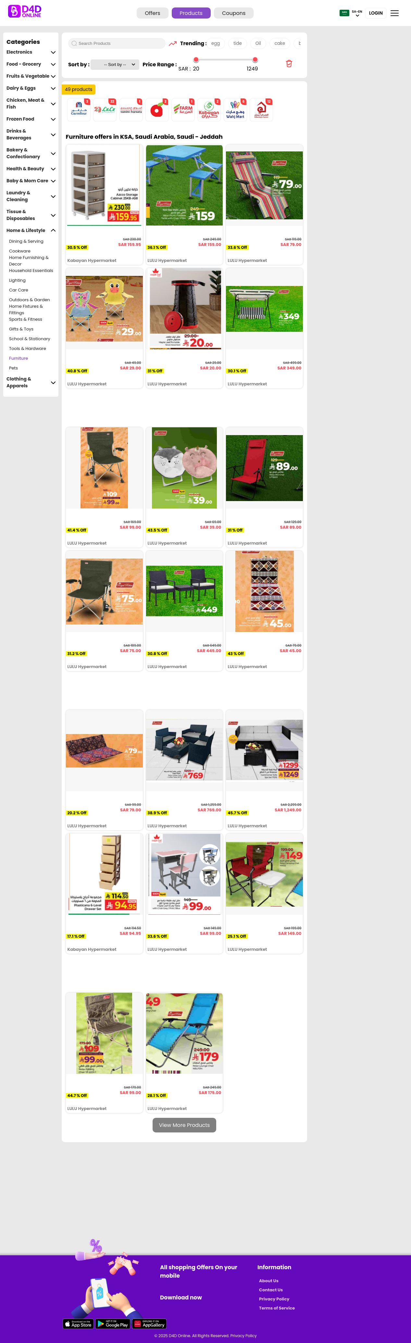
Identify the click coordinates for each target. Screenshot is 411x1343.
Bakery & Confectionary (31, 153)
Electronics (31, 52)
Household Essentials (31, 270)
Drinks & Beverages (31, 134)
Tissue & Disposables (31, 215)
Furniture (18, 358)
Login (376, 13)
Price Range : (160, 64)
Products (191, 13)
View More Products (184, 1125)
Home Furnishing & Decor (29, 261)
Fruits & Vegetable (31, 76)
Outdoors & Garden (29, 300)
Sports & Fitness (25, 319)
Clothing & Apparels (31, 382)
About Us (269, 1281)
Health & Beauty (31, 168)
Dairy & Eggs (31, 88)
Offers (152, 13)
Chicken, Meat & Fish (31, 103)
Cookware (20, 251)
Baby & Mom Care (31, 180)
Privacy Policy (274, 1299)
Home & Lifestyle (31, 230)
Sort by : (79, 64)
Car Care (18, 290)
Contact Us (271, 1290)
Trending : (191, 43)
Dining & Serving (26, 241)
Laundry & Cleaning (31, 196)
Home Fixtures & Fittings (26, 310)
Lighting (17, 280)
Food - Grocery (31, 64)
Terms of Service (277, 1308)
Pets (13, 368)
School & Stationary (29, 339)
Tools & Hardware (27, 348)
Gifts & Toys (21, 329)
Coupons (233, 13)
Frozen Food (31, 119)
